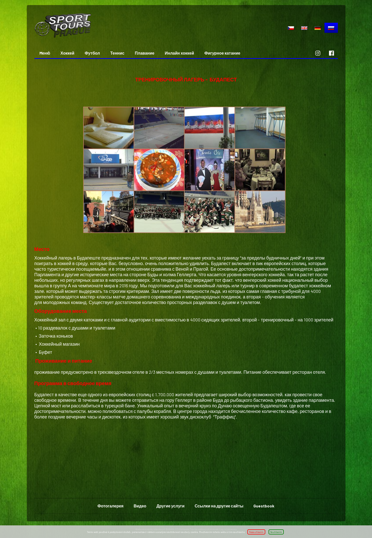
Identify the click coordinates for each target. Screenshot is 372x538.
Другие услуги (171, 505)
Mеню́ (44, 53)
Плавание (144, 53)
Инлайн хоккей (179, 53)
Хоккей (67, 53)
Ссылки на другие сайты (219, 505)
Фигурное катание (222, 53)
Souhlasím (276, 531)
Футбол (92, 53)
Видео (140, 505)
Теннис (117, 53)
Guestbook (263, 505)
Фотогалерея (111, 505)
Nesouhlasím (256, 531)
